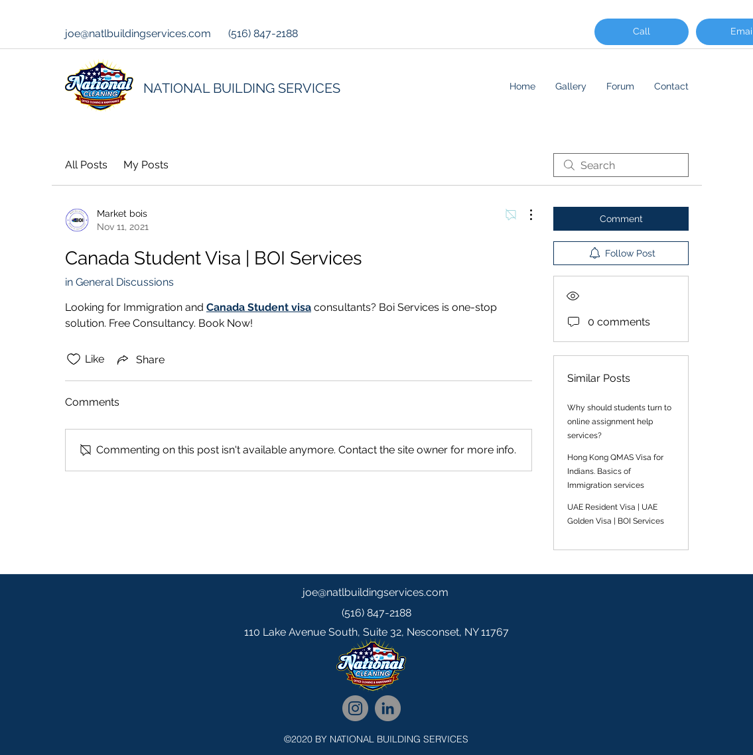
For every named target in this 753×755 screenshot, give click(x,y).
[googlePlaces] (376, 659)
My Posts (146, 164)
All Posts (86, 164)
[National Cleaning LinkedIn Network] (388, 708)
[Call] (641, 32)
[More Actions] (524, 215)
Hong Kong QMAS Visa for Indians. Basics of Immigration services (615, 471)
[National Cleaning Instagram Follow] (355, 708)
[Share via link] (140, 359)
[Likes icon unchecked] (73, 359)
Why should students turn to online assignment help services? (619, 421)
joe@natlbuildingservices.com (138, 33)
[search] (621, 165)
